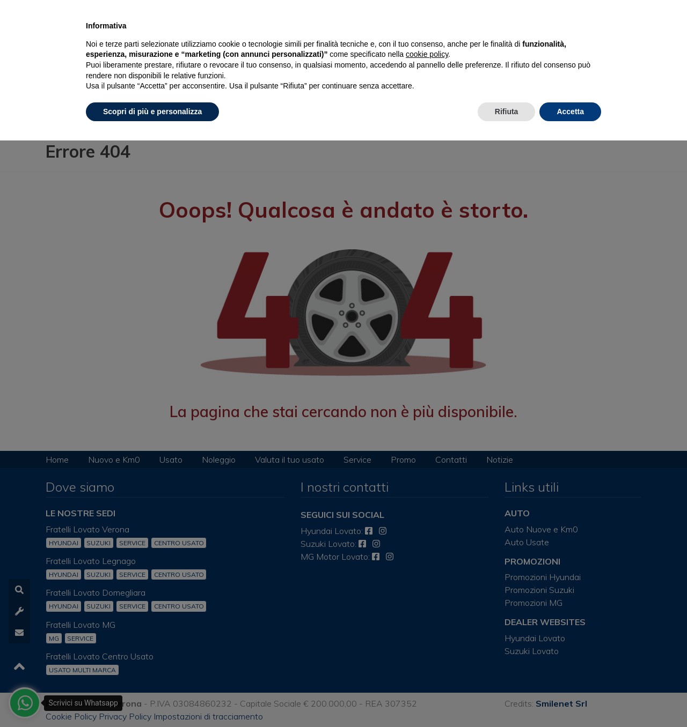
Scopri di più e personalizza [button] (152, 111)
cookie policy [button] (427, 54)
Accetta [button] (570, 111)
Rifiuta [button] (506, 111)
